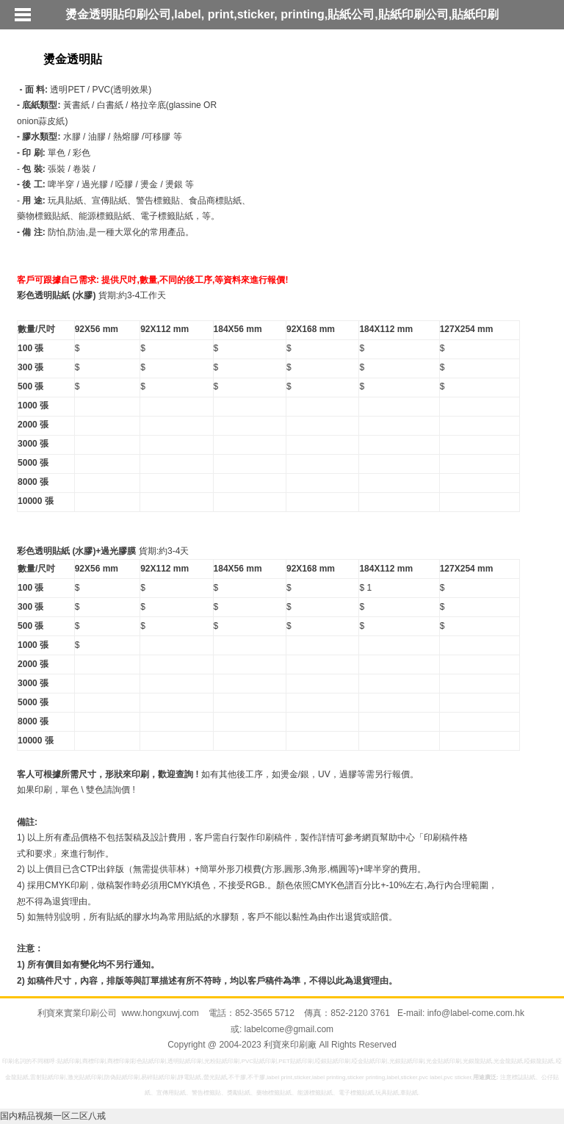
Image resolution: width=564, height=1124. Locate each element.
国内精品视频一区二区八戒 (53, 1116)
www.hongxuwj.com (159, 1013)
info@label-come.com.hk (475, 1013)
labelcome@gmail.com (289, 1029)
